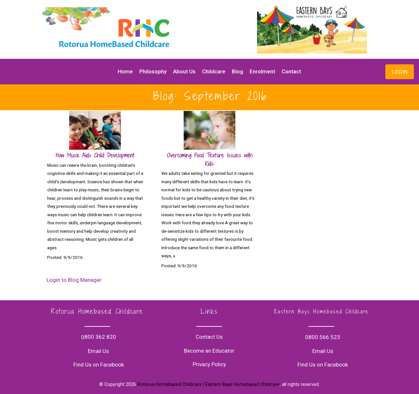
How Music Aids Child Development (95, 155)
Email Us (98, 351)
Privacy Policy (209, 364)
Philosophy (153, 71)
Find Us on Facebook (98, 364)
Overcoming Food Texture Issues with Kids (209, 159)
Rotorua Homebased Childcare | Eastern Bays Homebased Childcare (208, 384)
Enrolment (262, 71)
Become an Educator (209, 350)
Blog (237, 71)
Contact (291, 71)
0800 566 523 (322, 337)
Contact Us (209, 337)
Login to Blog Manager (74, 280)
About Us (184, 71)
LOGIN (399, 72)
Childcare (213, 71)
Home (125, 71)
